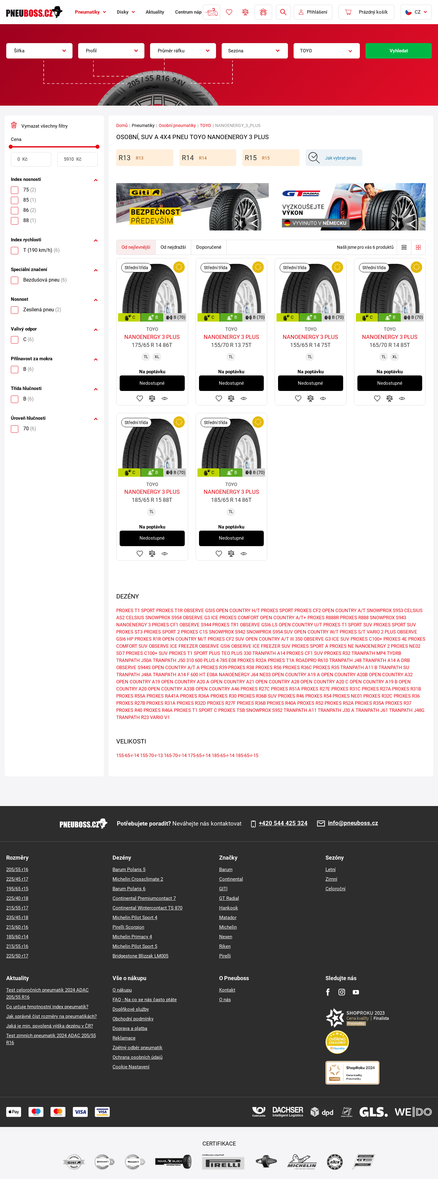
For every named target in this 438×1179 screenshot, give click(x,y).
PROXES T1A (281, 660)
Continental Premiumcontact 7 (144, 898)
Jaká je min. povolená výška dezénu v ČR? (49, 1026)
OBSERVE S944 (195, 625)
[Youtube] (355, 992)
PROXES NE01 (347, 696)
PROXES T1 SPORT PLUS (194, 653)
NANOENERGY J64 (238, 674)
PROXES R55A (130, 696)
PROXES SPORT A (310, 646)
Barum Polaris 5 (129, 869)
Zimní (331, 879)
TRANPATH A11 (300, 710)
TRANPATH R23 (132, 717)
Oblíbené (229, 12)
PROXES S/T (352, 632)
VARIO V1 (160, 717)
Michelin (228, 927)
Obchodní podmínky (133, 1019)
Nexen (225, 937)
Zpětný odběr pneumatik (137, 1047)
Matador (228, 917)
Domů (122, 125)
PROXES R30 (223, 696)
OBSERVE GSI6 (214, 646)
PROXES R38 (241, 667)
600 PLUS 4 (207, 660)
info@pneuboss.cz (353, 823)
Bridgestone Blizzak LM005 (140, 956)
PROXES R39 (214, 667)
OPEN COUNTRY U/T (300, 625)
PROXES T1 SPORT (135, 610)
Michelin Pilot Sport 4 (135, 917)
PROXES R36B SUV (257, 696)
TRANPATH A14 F (171, 674)
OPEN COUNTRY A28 (277, 682)
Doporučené (208, 247)
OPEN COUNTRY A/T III (270, 639)
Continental (231, 879)
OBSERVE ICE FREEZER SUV (260, 646)
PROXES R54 (318, 696)
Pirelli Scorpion (128, 927)
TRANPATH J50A (134, 660)
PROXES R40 (129, 710)
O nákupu (122, 990)
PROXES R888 (354, 617)
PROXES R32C (377, 696)
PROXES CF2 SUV (226, 639)
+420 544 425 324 (283, 823)
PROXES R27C (255, 689)
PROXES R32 (337, 653)
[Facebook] (327, 992)
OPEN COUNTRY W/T (316, 632)
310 (190, 660)
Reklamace (124, 1038)
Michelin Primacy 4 (132, 937)
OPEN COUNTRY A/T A (176, 667)
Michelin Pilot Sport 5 (135, 946)
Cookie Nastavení (131, 1067)
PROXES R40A (281, 703)
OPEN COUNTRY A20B (344, 674)
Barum (225, 869)
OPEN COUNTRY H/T (238, 610)
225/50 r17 (17, 956)
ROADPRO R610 (312, 660)
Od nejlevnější (136, 247)
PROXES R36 (407, 696)
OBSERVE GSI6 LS (258, 625)
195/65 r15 (17, 889)
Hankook (228, 908)
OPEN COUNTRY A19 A (296, 674)
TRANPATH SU (393, 667)
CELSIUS (135, 617)
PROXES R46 (291, 696)
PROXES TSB (231, 710)
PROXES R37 (398, 703)
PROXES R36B (251, 703)
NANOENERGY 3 (133, 625)
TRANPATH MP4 (369, 653)
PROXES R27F (221, 703)
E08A (212, 674)
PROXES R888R (323, 617)
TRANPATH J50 (169, 660)
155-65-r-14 (127, 755)
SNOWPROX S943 (388, 617)
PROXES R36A (194, 696)
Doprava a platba (130, 1028)
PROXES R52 (310, 703)
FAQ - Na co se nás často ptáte (145, 999)
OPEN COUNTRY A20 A (185, 682)
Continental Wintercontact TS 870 (147, 908)
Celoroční (335, 889)
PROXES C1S (194, 632)
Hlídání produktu (164, 398)
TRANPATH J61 (372, 710)
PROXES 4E (395, 639)
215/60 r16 (17, 927)
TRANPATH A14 (268, 653)
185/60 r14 (17, 937)
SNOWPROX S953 (385, 610)
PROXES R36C (297, 667)
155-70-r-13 (151, 755)
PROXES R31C (346, 689)
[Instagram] (341, 992)
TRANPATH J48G (406, 710)
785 (223, 660)
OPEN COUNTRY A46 (217, 689)
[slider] (11, 147)
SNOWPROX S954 (163, 617)
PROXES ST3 (129, 632)
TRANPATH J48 (345, 660)
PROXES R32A (252, 660)
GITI (223, 889)
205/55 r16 (17, 869)
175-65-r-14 (199, 755)
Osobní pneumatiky (177, 125)
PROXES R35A (369, 703)
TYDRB (394, 653)
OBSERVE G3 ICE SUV (326, 639)
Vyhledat (399, 51)
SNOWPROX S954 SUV (269, 632)
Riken (225, 946)
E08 (232, 660)
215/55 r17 (17, 908)
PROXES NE (342, 646)
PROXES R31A (160, 703)
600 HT (198, 674)
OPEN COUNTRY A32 (391, 674)
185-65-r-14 (223, 755)
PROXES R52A (339, 703)
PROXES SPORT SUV (395, 625)
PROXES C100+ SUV (147, 653)
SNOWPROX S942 (227, 632)
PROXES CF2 (307, 610)
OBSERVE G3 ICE (200, 617)
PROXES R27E (315, 689)
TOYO (205, 125)
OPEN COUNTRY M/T (184, 639)
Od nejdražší (173, 247)
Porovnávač (245, 12)
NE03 (265, 674)
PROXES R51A (285, 689)
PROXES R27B (130, 703)
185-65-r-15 (247, 755)
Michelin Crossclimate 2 (138, 879)
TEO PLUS (231, 653)
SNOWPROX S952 (264, 710)
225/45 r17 (17, 879)
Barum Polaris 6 (129, 889)
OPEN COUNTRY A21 (232, 682)
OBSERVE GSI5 (199, 610)
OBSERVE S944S (133, 667)
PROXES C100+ (366, 639)
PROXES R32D (191, 703)
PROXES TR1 (225, 625)
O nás (225, 999)
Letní (330, 869)
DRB (405, 660)
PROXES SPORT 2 (162, 632)
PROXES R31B (406, 689)
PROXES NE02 (405, 646)
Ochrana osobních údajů (137, 1057)
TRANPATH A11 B (358, 667)
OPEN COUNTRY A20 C (324, 682)
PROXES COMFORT (239, 617)
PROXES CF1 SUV (304, 653)
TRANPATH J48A (134, 674)
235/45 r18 (17, 917)
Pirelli (225, 956)
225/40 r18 (17, 898)
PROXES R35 (326, 667)
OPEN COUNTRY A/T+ (283, 617)
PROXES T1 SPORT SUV (347, 625)
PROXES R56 (268, 667)
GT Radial (229, 898)
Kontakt (227, 990)
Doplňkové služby (131, 1009)
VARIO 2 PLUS (381, 632)
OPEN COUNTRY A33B (171, 689)
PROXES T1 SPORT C (195, 710)
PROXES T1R (169, 610)
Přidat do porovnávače (152, 398)
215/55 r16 (17, 946)
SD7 (120, 653)
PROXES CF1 (165, 625)
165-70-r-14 (175, 755)
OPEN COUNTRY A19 (138, 682)
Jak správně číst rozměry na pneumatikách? (51, 1016)
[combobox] (39, 51)
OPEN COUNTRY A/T (343, 610)
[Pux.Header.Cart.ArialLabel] (366, 12)
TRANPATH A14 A (381, 660)
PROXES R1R (148, 639)
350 (299, 639)
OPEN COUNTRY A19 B (373, 682)
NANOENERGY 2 (372, 646)
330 (247, 653)
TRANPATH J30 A (336, 710)
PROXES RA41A (163, 696)
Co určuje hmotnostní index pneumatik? (47, 1007)
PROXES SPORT (277, 610)
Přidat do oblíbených (140, 398)
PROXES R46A (158, 710)
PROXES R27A (376, 689)
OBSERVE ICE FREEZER (173, 646)
